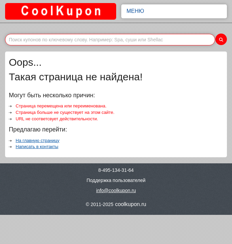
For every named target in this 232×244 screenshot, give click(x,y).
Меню (174, 11)
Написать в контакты (37, 146)
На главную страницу (37, 140)
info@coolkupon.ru (116, 190)
